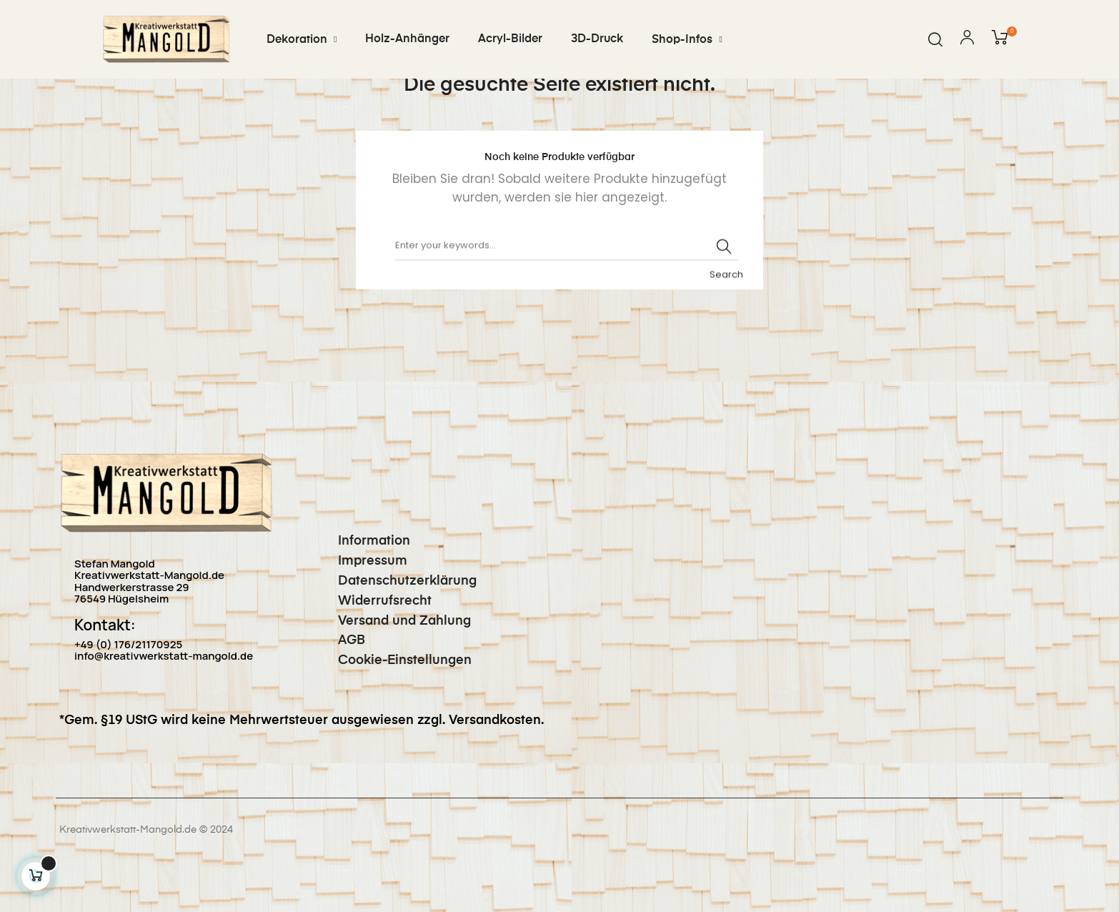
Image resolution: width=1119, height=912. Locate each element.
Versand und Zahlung (394, 669)
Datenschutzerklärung (397, 629)
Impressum (362, 609)
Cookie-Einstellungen (394, 709)
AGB (341, 689)
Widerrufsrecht (374, 649)
